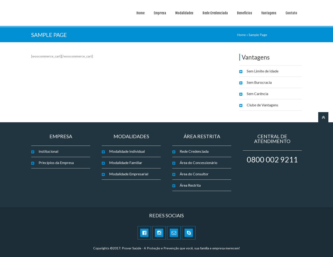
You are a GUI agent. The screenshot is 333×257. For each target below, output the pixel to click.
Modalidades (184, 13)
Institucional (48, 151)
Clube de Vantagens (262, 105)
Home (140, 13)
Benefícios (244, 13)
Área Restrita (190, 185)
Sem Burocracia (259, 82)
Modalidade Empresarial (128, 174)
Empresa (160, 13)
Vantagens (268, 13)
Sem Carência (257, 93)
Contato (291, 13)
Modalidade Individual (127, 151)
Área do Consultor (194, 174)
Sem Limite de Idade (262, 71)
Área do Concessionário (198, 162)
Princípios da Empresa (56, 162)
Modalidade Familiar (125, 162)
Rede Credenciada (215, 13)
